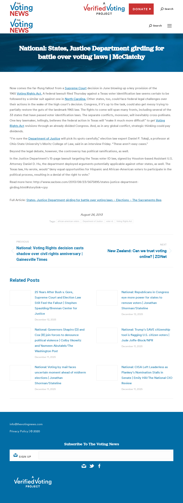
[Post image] (20, 298)
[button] (166, 9)
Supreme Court (76, 88)
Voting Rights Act (124, 221)
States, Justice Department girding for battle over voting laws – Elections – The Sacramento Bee (93, 200)
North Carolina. (75, 99)
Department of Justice (44, 138)
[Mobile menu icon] (169, 26)
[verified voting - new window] (104, 15)
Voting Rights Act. (29, 93)
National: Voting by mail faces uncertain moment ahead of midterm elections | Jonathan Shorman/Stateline (60, 375)
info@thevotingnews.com (26, 424)
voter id (109, 221)
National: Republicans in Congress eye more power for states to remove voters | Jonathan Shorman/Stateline (145, 300)
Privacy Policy (19, 431)
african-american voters (68, 221)
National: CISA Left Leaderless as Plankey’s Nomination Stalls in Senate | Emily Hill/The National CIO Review (146, 375)
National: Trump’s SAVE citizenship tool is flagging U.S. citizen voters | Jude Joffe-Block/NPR (145, 335)
